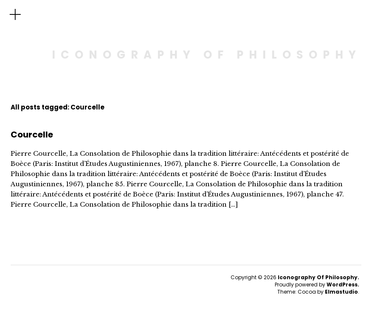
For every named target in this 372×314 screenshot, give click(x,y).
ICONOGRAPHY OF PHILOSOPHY (206, 55)
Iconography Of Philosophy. (318, 277)
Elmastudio (341, 291)
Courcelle (32, 134)
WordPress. (343, 284)
